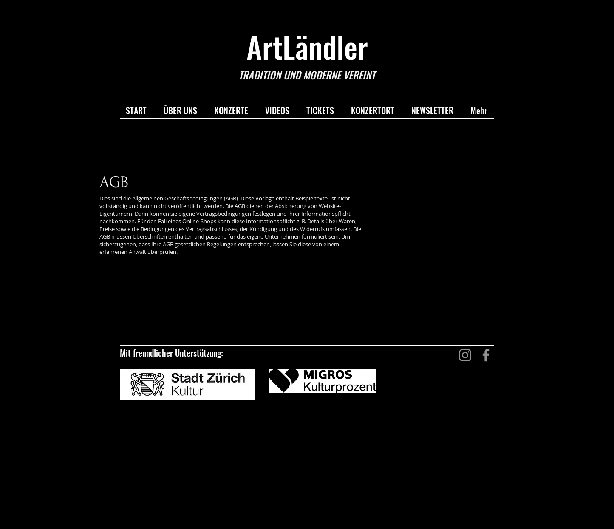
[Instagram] (465, 355)
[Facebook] (486, 355)
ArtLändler (307, 46)
